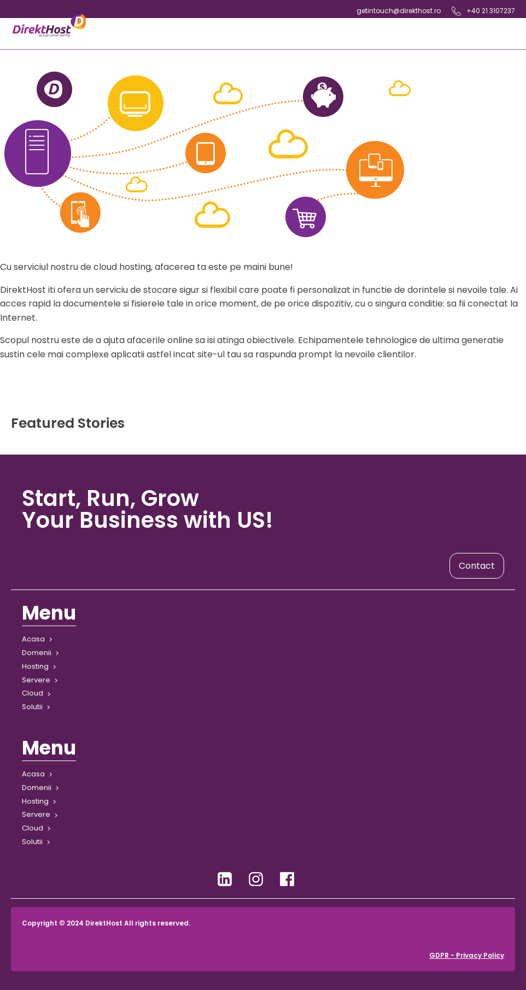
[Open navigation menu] (301, 33)
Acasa (33, 639)
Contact (477, 565)
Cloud (32, 693)
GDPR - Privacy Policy (466, 955)
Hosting (35, 666)
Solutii (32, 707)
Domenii (36, 652)
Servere (36, 680)
